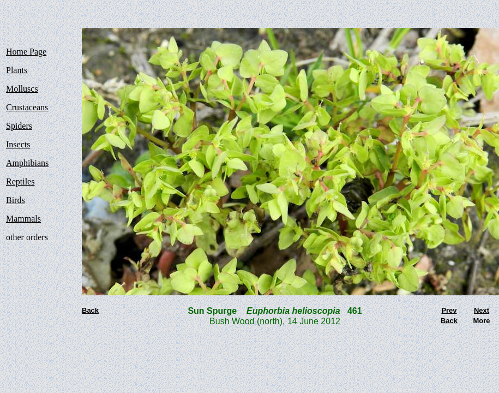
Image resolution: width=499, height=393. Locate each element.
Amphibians (27, 163)
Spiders (19, 125)
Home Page (26, 51)
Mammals (23, 218)
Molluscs (22, 88)
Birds (15, 200)
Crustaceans (27, 107)
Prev (448, 310)
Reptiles (20, 181)
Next (481, 310)
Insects (18, 144)
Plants (16, 70)
